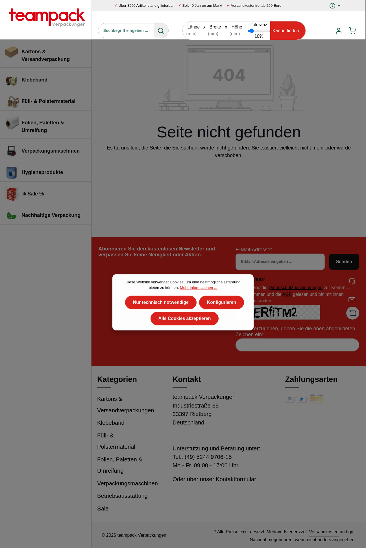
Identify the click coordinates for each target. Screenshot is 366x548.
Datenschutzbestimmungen (296, 287)
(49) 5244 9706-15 (208, 457)
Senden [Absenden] (344, 261)
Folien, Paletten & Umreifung (119, 465)
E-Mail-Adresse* (254, 249)
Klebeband (111, 423)
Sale (103, 508)
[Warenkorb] (352, 31)
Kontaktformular (236, 479)
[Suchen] (161, 30)
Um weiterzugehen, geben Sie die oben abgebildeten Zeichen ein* (295, 331)
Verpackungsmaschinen (127, 483)
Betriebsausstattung (122, 496)
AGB (287, 294)
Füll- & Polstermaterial (116, 441)
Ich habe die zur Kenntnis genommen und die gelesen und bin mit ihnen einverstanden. (295, 294)
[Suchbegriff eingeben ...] (126, 30)
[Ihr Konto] (339, 31)
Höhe (237, 27)
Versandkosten (323, 531)
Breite (215, 27)
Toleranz (258, 24)
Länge (193, 27)
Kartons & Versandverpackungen (125, 404)
